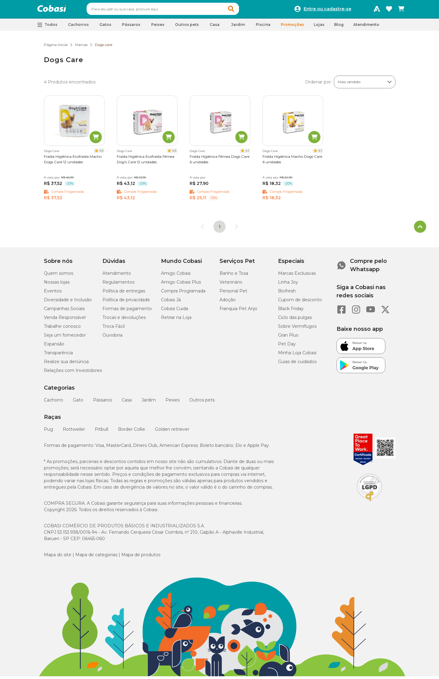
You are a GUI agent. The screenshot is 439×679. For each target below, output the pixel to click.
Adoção (228, 302)
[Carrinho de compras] (401, 10)
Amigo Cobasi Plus (181, 285)
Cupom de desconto (300, 302)
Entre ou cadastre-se (327, 10)
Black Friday (291, 311)
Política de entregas (123, 293)
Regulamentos (118, 285)
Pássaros (102, 402)
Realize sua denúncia (66, 364)
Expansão (54, 346)
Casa (127, 402)
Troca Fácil (113, 329)
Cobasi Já (171, 302)
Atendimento (366, 27)
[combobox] (174, 10)
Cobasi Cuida (174, 311)
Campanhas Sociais (64, 311)
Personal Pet (233, 293)
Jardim (148, 402)
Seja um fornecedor (65, 338)
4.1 (247, 153)
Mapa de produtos (140, 557)
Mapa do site (57, 557)
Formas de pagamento (127, 311)
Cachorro (53, 402)
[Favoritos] (389, 10)
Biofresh (287, 293)
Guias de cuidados (297, 364)
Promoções (292, 27)
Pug (48, 432)
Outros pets (202, 402)
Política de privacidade (126, 302)
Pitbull (101, 432)
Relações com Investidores (73, 373)
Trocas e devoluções (124, 320)
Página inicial (56, 47)
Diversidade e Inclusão (68, 302)
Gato (78, 402)
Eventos (53, 293)
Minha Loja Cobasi (297, 355)
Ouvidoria (112, 338)
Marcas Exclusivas (297, 276)
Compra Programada (183, 293)
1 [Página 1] (219, 229)
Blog (339, 27)
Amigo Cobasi (176, 276)
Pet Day (287, 346)
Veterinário (231, 285)
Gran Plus (288, 338)
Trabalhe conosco (62, 329)
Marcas (81, 47)
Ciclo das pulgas (295, 320)
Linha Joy (288, 285)
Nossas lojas (57, 285)
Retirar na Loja (176, 320)
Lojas (319, 27)
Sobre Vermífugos (297, 329)
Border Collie (131, 432)
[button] (243, 10)
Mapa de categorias (96, 557)
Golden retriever (172, 432)
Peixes (173, 402)
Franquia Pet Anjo (238, 311)
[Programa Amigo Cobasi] (376, 10)
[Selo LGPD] (369, 504)
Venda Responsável (65, 320)
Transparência (58, 355)
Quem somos (58, 276)
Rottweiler (74, 432)
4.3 (101, 153)
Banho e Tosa (234, 276)
